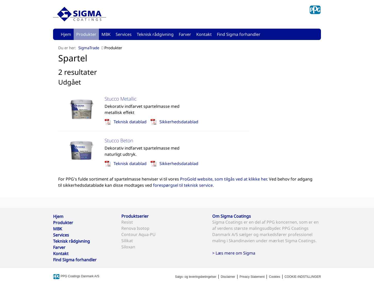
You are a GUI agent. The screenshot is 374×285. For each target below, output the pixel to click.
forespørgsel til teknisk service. (183, 185)
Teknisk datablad (130, 122)
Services (124, 34)
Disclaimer (228, 277)
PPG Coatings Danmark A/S (76, 276)
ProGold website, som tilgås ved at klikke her (223, 179)
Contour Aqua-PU (138, 234)
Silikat (127, 240)
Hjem (66, 34)
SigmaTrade (88, 47)
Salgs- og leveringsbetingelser (195, 277)
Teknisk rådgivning (155, 34)
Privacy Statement (252, 277)
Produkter (86, 34)
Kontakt (204, 34)
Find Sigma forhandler (238, 34)
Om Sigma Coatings (231, 216)
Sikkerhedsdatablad (178, 122)
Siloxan (128, 247)
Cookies (274, 277)
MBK (105, 34)
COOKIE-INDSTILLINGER (303, 277)
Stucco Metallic (121, 98)
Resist (127, 222)
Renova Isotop (135, 228)
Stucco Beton (119, 140)
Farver (185, 34)
